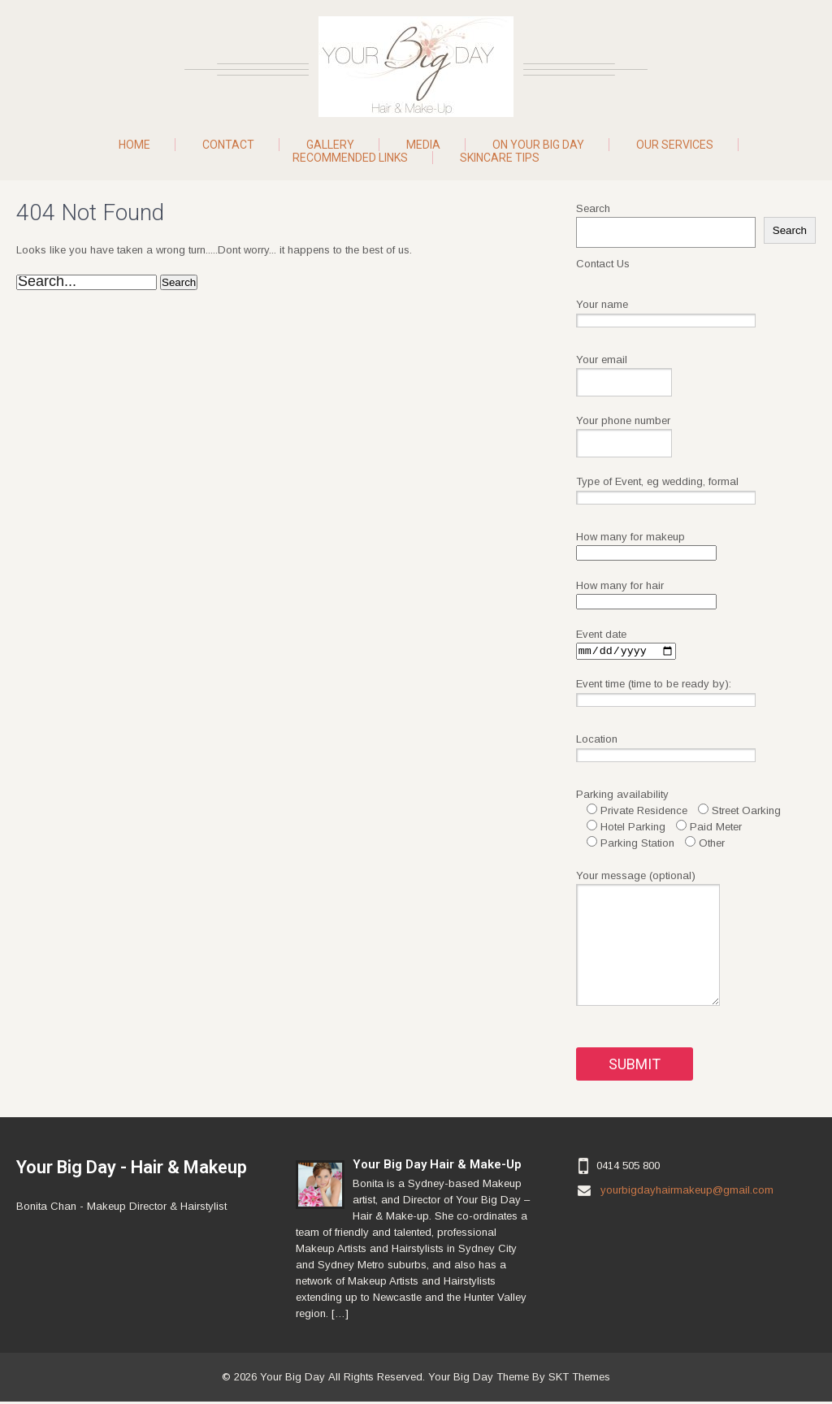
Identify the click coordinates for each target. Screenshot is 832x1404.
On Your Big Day (538, 144)
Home (134, 144)
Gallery (330, 144)
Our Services (674, 144)
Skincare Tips (500, 157)
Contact (228, 144)
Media (423, 144)
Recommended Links (350, 157)
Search (593, 208)
